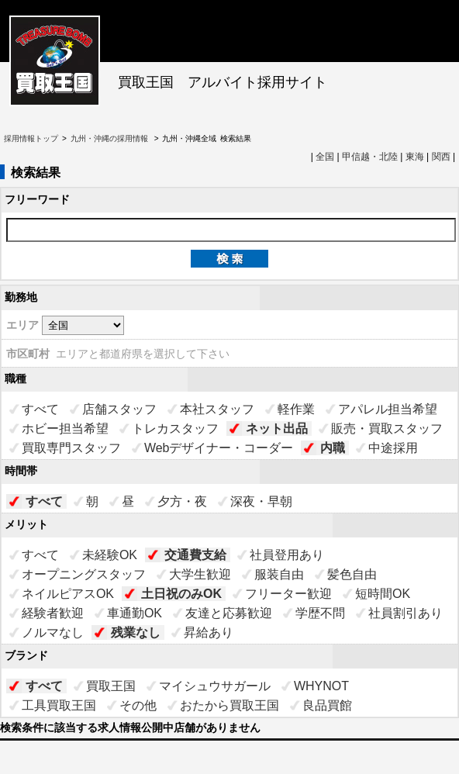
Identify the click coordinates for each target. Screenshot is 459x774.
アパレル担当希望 (387, 409)
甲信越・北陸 (370, 156)
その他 (138, 705)
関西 (441, 156)
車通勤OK (134, 613)
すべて (40, 409)
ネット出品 (277, 428)
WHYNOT (321, 686)
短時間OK (382, 593)
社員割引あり (405, 613)
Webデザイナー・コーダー (219, 447)
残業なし (135, 632)
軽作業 (296, 409)
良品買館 (327, 705)
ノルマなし (53, 632)
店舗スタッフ (119, 409)
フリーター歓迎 (288, 593)
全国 (325, 156)
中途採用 (393, 447)
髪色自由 (352, 574)
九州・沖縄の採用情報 (110, 138)
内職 (332, 447)
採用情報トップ (31, 138)
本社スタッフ (217, 409)
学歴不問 (320, 613)
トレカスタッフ (175, 428)
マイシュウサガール (215, 686)
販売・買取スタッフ (387, 428)
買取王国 (111, 686)
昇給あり (208, 632)
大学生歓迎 (200, 574)
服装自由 (279, 574)
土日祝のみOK (181, 593)
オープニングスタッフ (84, 574)
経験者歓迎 (53, 613)
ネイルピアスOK (68, 593)
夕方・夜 (182, 501)
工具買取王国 (59, 705)
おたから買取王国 (229, 705)
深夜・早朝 (261, 501)
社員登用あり (287, 554)
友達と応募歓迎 (228, 613)
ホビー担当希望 (65, 428)
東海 (415, 156)
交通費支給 (195, 554)
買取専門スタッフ (71, 447)
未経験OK (109, 554)
